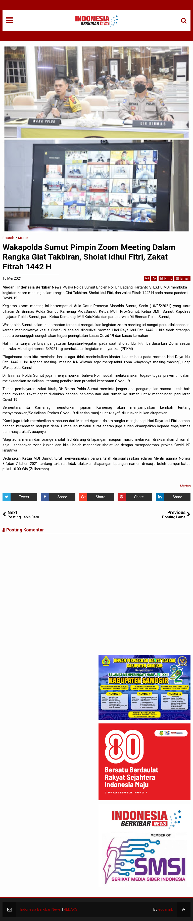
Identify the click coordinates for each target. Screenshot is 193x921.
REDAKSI (71, 909)
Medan (184, 486)
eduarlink (165, 909)
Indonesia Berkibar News (40, 909)
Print (166, 278)
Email (182, 278)
